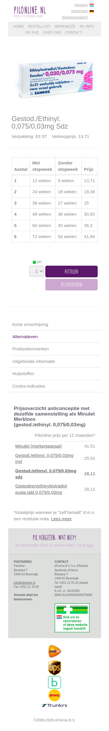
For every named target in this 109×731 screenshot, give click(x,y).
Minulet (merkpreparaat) (38, 445)
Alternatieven (25, 336)
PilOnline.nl (30, 10)
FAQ (90, 545)
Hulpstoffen (23, 373)
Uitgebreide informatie (33, 361)
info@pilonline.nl (24, 582)
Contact (73, 33)
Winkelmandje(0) (75, 17)
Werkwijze (65, 26)
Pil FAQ (32, 33)
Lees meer (61, 518)
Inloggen (81, 5)
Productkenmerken (30, 348)
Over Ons (52, 33)
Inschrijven (79, 11)
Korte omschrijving (30, 324)
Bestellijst (39, 26)
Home (18, 26)
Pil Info (87, 26)
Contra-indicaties (28, 386)
